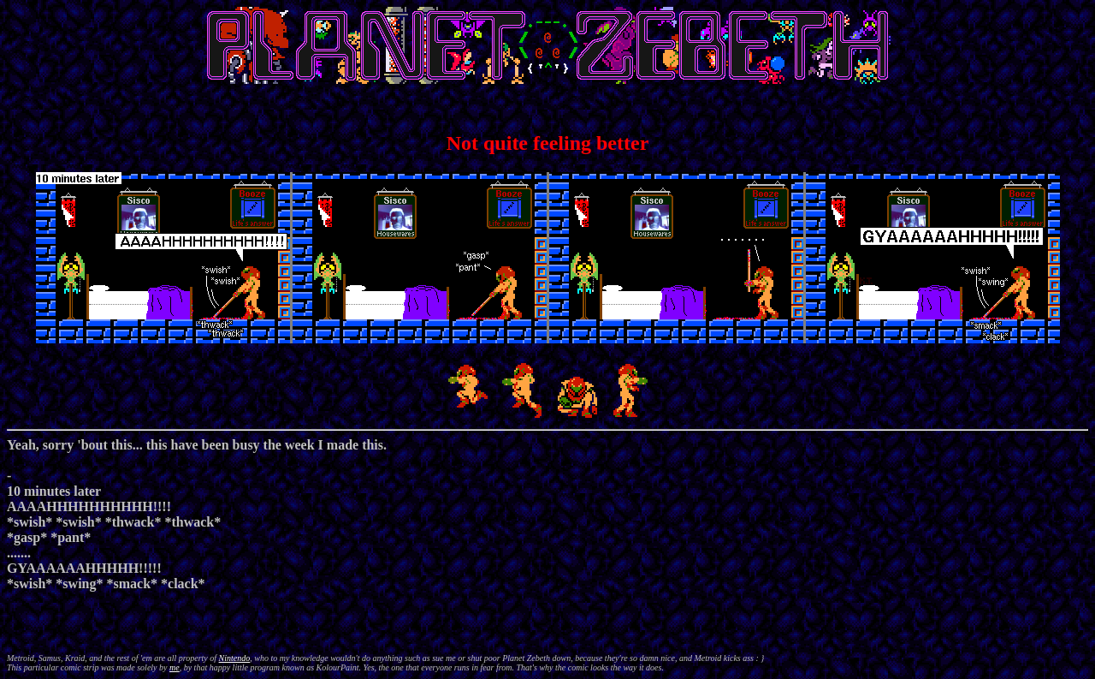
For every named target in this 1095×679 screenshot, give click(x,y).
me (174, 667)
